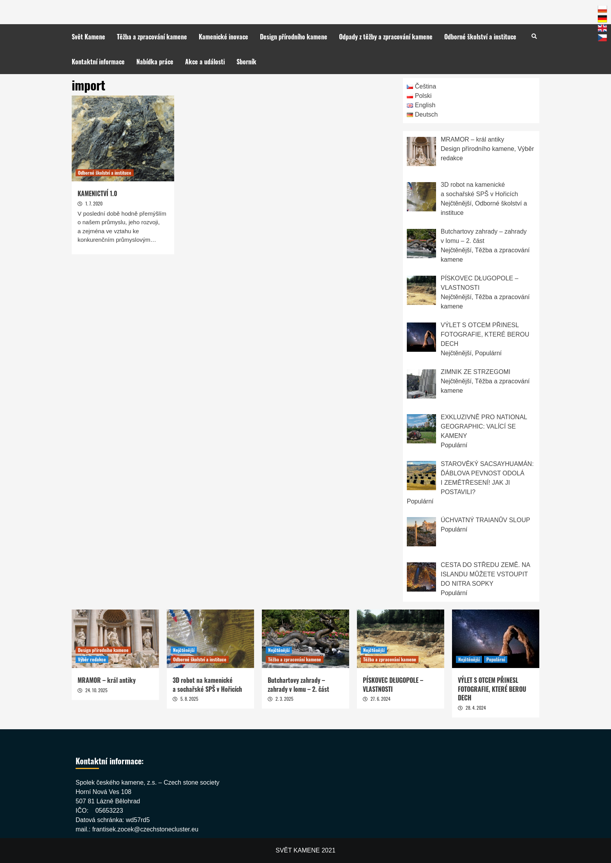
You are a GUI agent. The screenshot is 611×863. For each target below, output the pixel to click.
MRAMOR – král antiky (107, 680)
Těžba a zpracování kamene (152, 36)
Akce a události (205, 61)
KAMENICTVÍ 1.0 (97, 193)
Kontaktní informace (98, 61)
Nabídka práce (154, 61)
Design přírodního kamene (293, 36)
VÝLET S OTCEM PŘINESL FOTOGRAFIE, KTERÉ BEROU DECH (492, 688)
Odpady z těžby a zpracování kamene (386, 36)
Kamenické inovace (223, 36)
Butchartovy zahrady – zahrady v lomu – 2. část (298, 684)
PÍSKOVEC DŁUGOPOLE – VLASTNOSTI (393, 684)
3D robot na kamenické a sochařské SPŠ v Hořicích (207, 684)
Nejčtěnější (183, 650)
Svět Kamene (88, 36)
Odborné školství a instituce (480, 36)
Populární (495, 659)
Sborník (246, 61)
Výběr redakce (92, 659)
